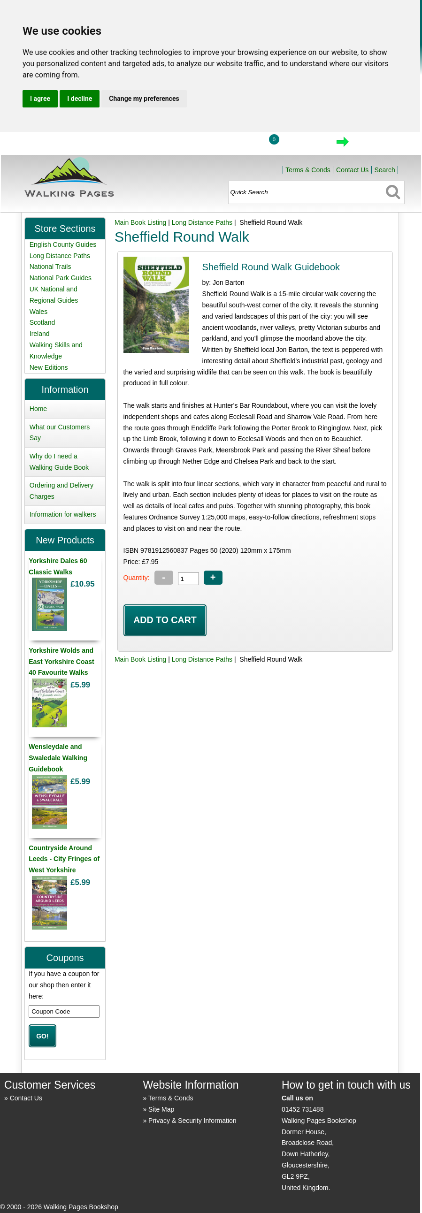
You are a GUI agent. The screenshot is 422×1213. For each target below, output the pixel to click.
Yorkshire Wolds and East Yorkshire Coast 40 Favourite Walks (61, 662)
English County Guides (63, 244)
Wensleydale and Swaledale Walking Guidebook (58, 758)
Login (238, 144)
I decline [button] (79, 98)
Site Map (161, 1109)
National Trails (50, 266)
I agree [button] (40, 98)
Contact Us (352, 170)
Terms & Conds (307, 170)
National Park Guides (61, 278)
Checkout (374, 144)
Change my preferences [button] (144, 98)
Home (194, 144)
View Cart (303, 144)
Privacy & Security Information (192, 1120)
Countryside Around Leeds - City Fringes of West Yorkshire (64, 859)
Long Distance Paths (202, 222)
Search (384, 170)
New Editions (49, 367)
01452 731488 (303, 1109)
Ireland (40, 333)
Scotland (42, 322)
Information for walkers (63, 514)
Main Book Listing (141, 222)
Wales (38, 311)
